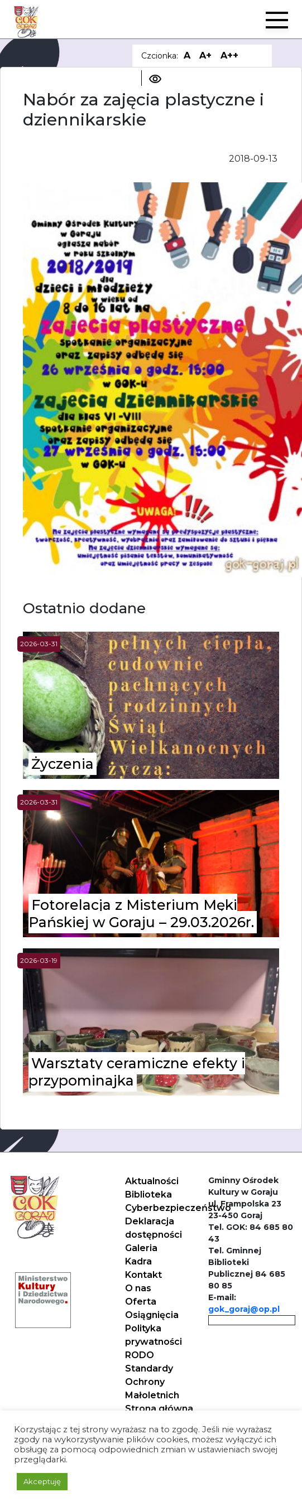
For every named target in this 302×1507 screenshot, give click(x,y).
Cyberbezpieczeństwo (178, 1208)
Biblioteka (148, 1194)
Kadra (138, 1261)
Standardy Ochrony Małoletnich (152, 1382)
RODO (139, 1355)
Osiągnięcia (152, 1315)
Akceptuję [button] (42, 1481)
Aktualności (152, 1181)
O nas (138, 1288)
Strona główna (159, 1408)
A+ (205, 55)
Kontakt (143, 1274)
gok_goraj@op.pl (244, 1309)
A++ (229, 55)
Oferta (140, 1301)
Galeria (141, 1248)
